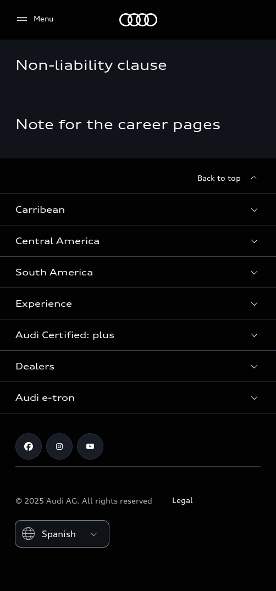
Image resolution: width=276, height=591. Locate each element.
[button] (138, 209)
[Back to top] (229, 178)
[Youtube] (90, 446)
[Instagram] (59, 446)
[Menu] (34, 19)
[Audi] (138, 19)
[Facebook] (28, 446)
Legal (182, 500)
